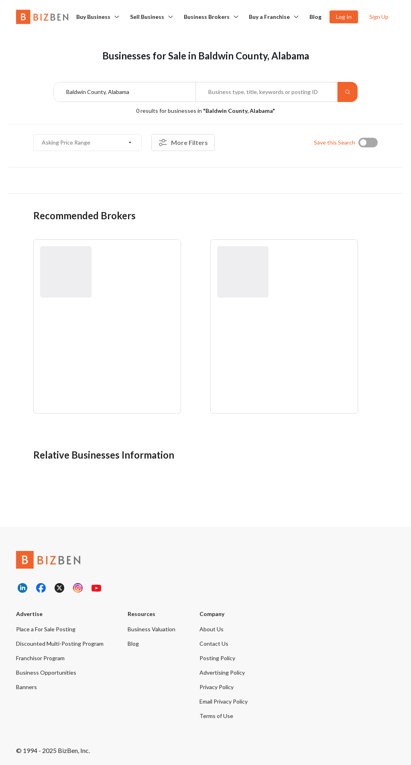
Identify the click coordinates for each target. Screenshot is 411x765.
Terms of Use (216, 715)
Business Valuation (151, 629)
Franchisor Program (40, 658)
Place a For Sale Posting (45, 629)
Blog (315, 16)
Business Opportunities (46, 672)
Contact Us (213, 643)
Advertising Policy (222, 672)
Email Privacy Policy (223, 701)
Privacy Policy (216, 686)
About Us (211, 629)
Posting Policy (217, 658)
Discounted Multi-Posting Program (60, 643)
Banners (26, 686)
